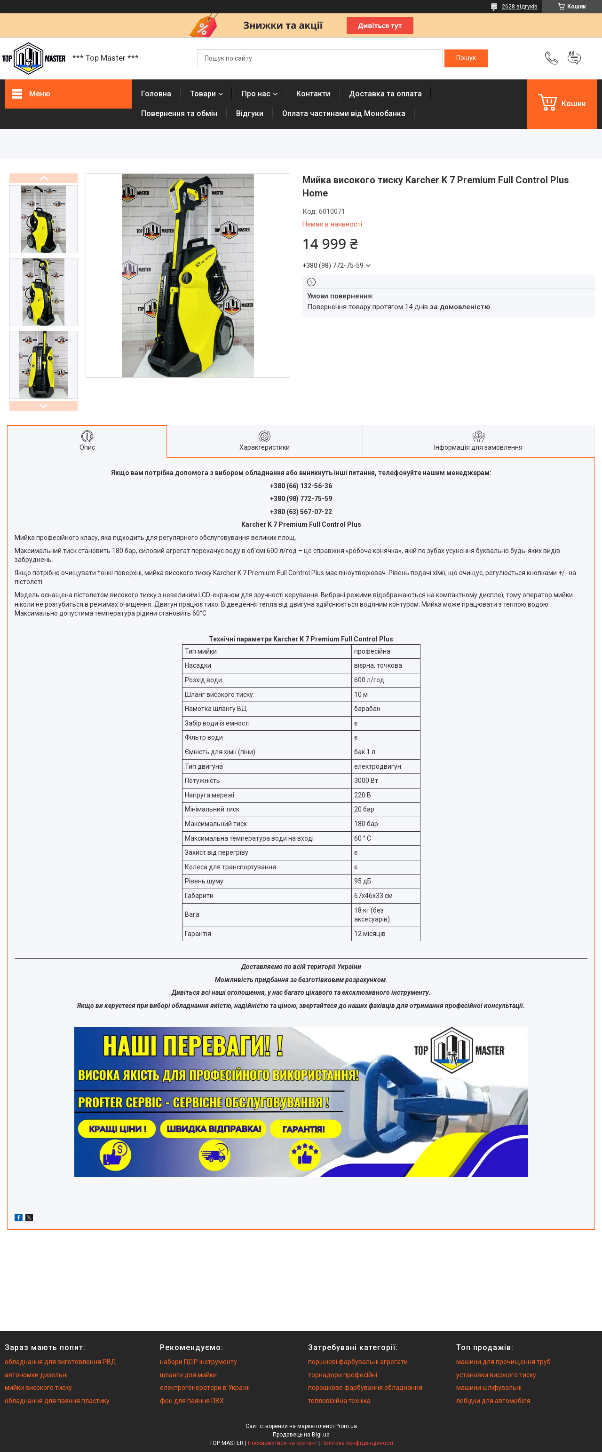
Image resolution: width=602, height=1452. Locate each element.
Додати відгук (574, 58)
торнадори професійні (342, 1375)
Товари (203, 93)
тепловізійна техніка (339, 1401)
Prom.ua (346, 1426)
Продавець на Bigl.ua (301, 1434)
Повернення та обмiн (179, 113)
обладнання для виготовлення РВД (61, 1362)
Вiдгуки (249, 113)
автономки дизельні (36, 1375)
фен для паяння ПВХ (192, 1401)
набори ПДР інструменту (198, 1362)
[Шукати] (466, 58)
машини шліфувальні (489, 1387)
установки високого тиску (496, 1375)
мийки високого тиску (38, 1387)
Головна (156, 93)
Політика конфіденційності (357, 1443)
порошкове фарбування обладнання (365, 1387)
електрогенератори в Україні (205, 1387)
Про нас (256, 93)
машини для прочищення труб (503, 1362)
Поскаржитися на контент (282, 1443)
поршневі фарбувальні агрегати (358, 1362)
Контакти (313, 93)
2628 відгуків (520, 6)
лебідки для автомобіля (493, 1401)
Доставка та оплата (385, 93)
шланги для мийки (188, 1375)
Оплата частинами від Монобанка (343, 113)
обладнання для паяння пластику (57, 1401)
